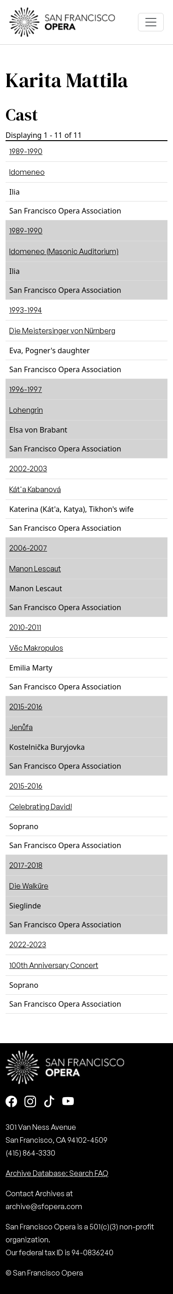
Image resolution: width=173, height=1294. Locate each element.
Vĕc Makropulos (36, 648)
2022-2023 (27, 944)
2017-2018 (25, 865)
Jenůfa (21, 727)
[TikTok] (49, 1102)
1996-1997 (25, 389)
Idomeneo (27, 172)
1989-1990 (25, 151)
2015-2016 (25, 706)
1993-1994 (25, 310)
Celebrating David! (40, 806)
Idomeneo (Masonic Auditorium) (64, 251)
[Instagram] (30, 1102)
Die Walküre (28, 885)
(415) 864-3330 (30, 1152)
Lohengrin (26, 410)
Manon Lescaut (35, 568)
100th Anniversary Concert (53, 965)
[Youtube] (68, 1102)
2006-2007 (28, 547)
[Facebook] (11, 1102)
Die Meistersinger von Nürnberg (62, 330)
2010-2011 (25, 627)
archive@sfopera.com (44, 1206)
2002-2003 (28, 468)
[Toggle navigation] (151, 22)
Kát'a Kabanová (35, 489)
